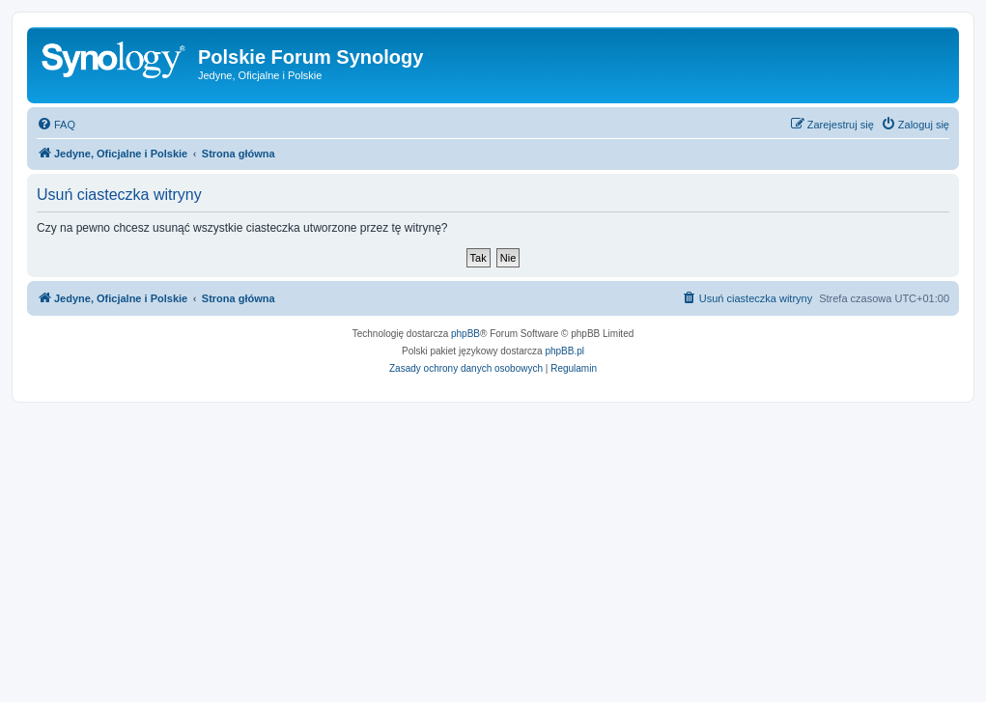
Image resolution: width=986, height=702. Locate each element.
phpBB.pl (564, 351)
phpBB (465, 333)
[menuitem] (56, 124)
